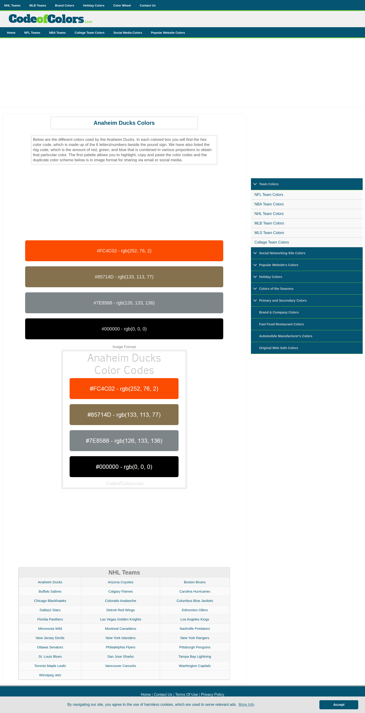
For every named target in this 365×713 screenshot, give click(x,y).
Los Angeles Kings (194, 619)
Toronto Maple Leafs (50, 666)
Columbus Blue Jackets (194, 601)
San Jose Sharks (120, 656)
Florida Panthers (50, 619)
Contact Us (148, 5)
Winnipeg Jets (50, 675)
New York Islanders (120, 638)
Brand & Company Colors (279, 312)
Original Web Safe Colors (278, 348)
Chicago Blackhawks (50, 601)
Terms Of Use (186, 694)
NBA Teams (57, 32)
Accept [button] (339, 704)
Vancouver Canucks (120, 666)
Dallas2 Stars (50, 610)
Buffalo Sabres (50, 591)
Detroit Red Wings (120, 610)
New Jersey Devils (50, 638)
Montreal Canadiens (120, 628)
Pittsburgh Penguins (194, 647)
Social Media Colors (127, 32)
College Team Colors (90, 32)
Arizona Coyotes (120, 582)
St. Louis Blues (50, 656)
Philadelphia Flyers (120, 647)
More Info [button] (246, 704)
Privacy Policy (212, 694)
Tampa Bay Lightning (195, 656)
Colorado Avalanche (120, 601)
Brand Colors (64, 5)
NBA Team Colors (269, 204)
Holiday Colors (94, 5)
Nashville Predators (195, 628)
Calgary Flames (120, 591)
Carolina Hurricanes (194, 591)
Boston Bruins (195, 582)
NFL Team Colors (268, 195)
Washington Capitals (195, 666)
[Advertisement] (182, 74)
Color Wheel (122, 5)
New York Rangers (194, 638)
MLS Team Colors (269, 233)
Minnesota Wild (50, 628)
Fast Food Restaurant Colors (281, 324)
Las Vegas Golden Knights (120, 619)
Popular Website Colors (168, 32)
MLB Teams (37, 5)
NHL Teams (12, 5)
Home (11, 32)
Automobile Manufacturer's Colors (285, 336)
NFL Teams (32, 32)
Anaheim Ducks (50, 582)
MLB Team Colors (269, 223)
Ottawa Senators (50, 647)
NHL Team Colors (269, 214)
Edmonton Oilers (195, 610)
